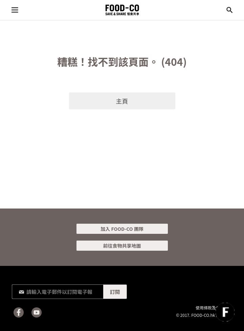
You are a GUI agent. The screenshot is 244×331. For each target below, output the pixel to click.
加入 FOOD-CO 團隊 (122, 228)
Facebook (19, 312)
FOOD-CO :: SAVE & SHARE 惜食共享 (122, 10)
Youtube (36, 312)
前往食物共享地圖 (122, 245)
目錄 (14, 10)
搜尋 (229, 10)
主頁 (122, 100)
